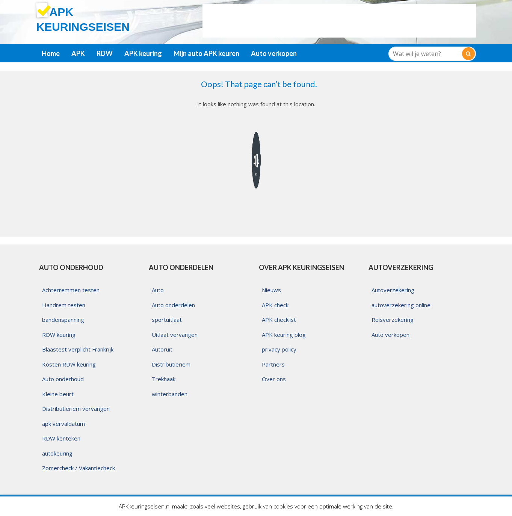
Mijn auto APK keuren (206, 53)
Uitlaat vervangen (175, 334)
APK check (275, 305)
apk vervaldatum (63, 423)
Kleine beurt (58, 394)
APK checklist (279, 319)
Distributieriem (171, 364)
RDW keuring (59, 334)
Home (51, 53)
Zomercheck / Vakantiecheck (78, 468)
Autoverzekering (393, 290)
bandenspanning (63, 319)
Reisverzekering (393, 319)
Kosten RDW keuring (69, 364)
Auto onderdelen (173, 305)
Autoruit (162, 349)
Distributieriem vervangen (76, 408)
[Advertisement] (339, 21)
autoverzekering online (401, 305)
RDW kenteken (61, 438)
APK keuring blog (284, 334)
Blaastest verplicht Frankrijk (77, 349)
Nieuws (271, 290)
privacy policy (279, 349)
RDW (105, 53)
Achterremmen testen (71, 290)
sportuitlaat (167, 319)
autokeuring (57, 453)
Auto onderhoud (63, 379)
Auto (158, 290)
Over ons (274, 379)
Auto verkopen (274, 53)
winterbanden (169, 394)
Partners (273, 364)
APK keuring (143, 53)
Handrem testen (63, 305)
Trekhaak (163, 379)
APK (78, 53)
